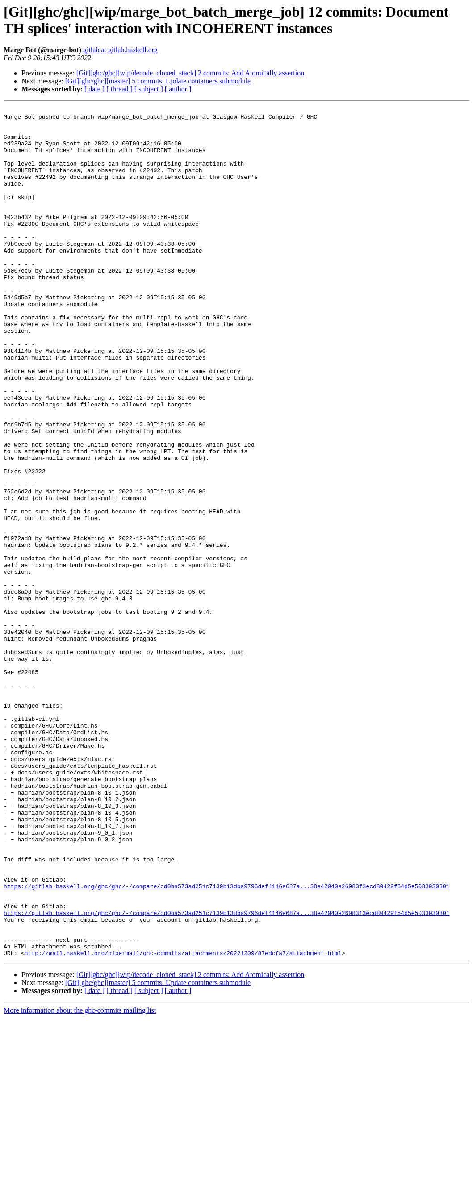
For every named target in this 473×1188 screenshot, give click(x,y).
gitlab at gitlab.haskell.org (120, 50)
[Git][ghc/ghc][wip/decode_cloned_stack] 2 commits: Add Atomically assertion (190, 73)
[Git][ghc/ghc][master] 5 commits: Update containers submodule (158, 81)
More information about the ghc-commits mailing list (80, 1180)
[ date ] (94, 89)
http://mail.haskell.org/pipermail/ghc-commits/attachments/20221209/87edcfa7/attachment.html (183, 1123)
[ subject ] (148, 89)
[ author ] (178, 89)
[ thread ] (119, 89)
